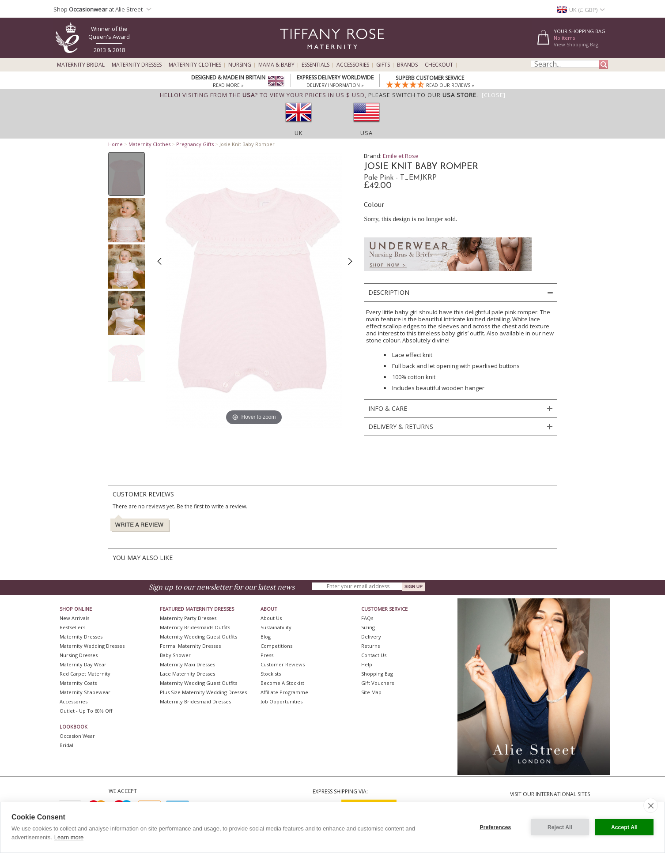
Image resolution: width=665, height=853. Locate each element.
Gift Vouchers (377, 683)
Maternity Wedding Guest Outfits (198, 636)
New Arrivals (74, 618)
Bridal (66, 745)
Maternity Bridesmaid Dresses (195, 701)
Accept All (624, 827)
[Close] (494, 95)
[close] (650, 805)
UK (299, 133)
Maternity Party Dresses (188, 618)
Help (366, 664)
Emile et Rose (401, 156)
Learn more (68, 837)
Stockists (271, 673)
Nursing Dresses (79, 655)
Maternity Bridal (81, 65)
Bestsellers (72, 627)
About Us (271, 618)
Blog (266, 636)
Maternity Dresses (137, 65)
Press (267, 655)
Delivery (371, 636)
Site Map (371, 692)
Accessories (352, 65)
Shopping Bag (377, 673)
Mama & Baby (276, 65)
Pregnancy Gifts (195, 144)
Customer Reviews (283, 664)
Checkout (439, 65)
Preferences (495, 827)
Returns (370, 646)
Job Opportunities (281, 701)
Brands (407, 65)
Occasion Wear (77, 736)
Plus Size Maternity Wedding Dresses (203, 692)
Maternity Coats (78, 683)
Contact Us (373, 655)
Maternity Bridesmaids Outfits (195, 627)
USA (366, 133)
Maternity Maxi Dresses (187, 664)
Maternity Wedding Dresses (92, 646)
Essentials (315, 65)
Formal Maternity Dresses (190, 646)
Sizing (368, 627)
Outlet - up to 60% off (86, 710)
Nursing (239, 65)
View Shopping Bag (576, 44)
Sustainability (276, 627)
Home (115, 144)
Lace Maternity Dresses (187, 673)
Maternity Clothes (195, 65)
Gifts (383, 65)
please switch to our (422, 95)
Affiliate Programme (284, 692)
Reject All (560, 827)
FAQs (367, 618)
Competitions (276, 646)
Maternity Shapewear (85, 692)
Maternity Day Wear (83, 664)
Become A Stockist (282, 683)
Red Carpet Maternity (85, 673)
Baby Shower (175, 655)
